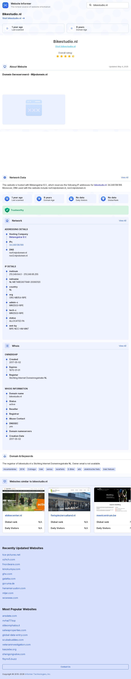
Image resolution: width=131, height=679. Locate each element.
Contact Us (65, 667)
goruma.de (8, 583)
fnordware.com (11, 564)
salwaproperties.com (14, 630)
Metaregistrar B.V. (18, 237)
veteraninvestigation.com (16, 644)
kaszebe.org (9, 649)
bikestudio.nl (100, 185)
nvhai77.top (9, 620)
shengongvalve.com (13, 654)
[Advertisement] (65, 85)
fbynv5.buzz (9, 658)
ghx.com (7, 573)
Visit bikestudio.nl (13, 18)
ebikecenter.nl (13, 515)
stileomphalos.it (11, 625)
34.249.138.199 (16, 245)
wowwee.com (10, 597)
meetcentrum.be (106, 515)
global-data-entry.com (15, 634)
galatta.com (8, 578)
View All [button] (124, 177)
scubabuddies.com (13, 639)
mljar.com (7, 593)
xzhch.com (8, 559)
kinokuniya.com (11, 569)
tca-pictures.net (11, 554)
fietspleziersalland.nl (63, 515)
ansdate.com (9, 615)
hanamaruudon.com (13, 588)
